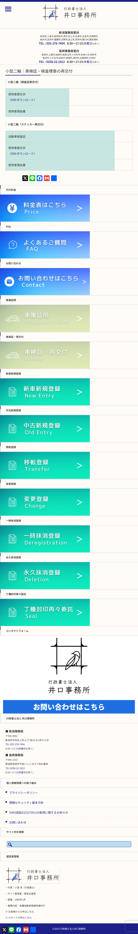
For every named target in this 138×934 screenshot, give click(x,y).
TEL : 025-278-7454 (52, 43)
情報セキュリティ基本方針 (26, 802)
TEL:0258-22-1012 (15, 768)
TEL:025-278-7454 (15, 744)
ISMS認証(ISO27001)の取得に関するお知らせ (38, 812)
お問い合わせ (17, 822)
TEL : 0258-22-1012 (52, 61)
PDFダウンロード (22, 100)
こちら (30, 911)
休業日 (88, 43)
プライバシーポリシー (23, 792)
